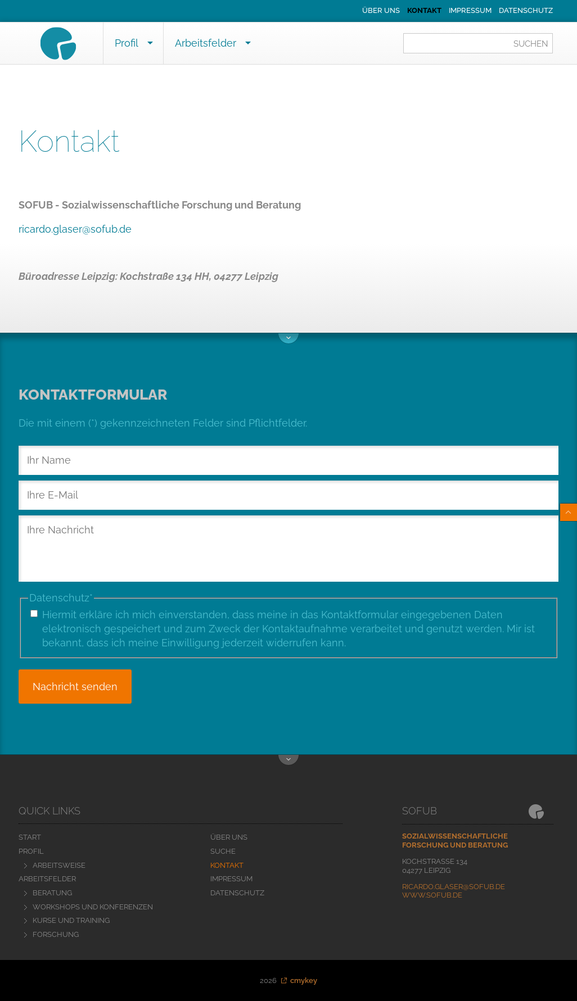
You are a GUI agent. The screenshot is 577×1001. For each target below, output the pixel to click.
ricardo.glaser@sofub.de (75, 229)
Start (30, 837)
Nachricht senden (75, 686)
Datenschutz (526, 10)
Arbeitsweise (59, 865)
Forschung (56, 934)
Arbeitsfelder (205, 43)
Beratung (52, 893)
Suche (223, 851)
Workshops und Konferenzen (93, 907)
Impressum (470, 10)
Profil (126, 43)
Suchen (530, 44)
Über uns (381, 10)
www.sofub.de (432, 895)
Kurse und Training (71, 920)
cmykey (303, 980)
